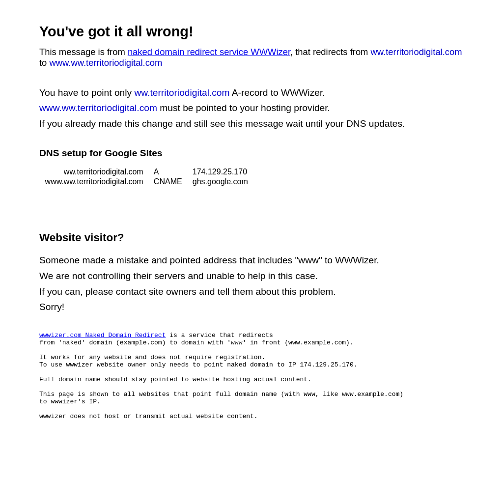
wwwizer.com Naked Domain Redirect (102, 336)
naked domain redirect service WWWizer (209, 52)
